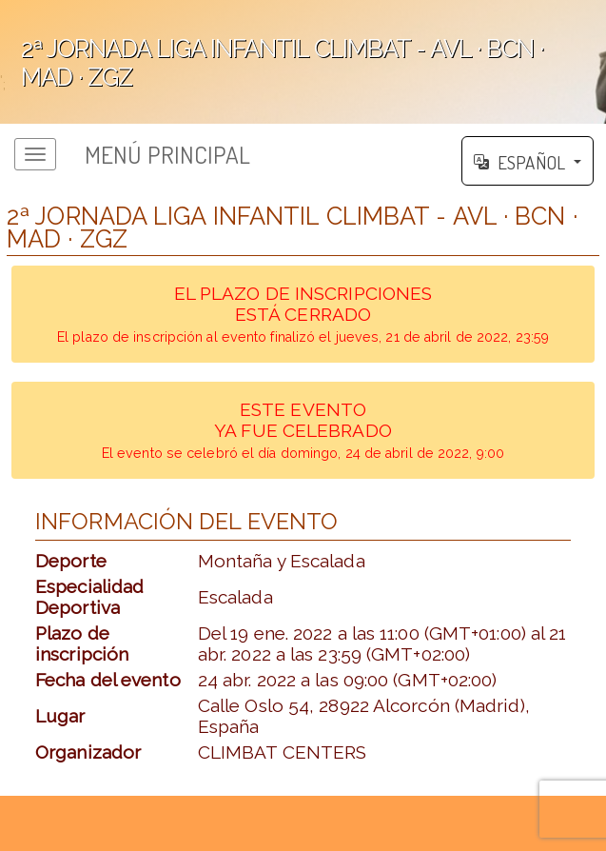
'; (303, 62)
